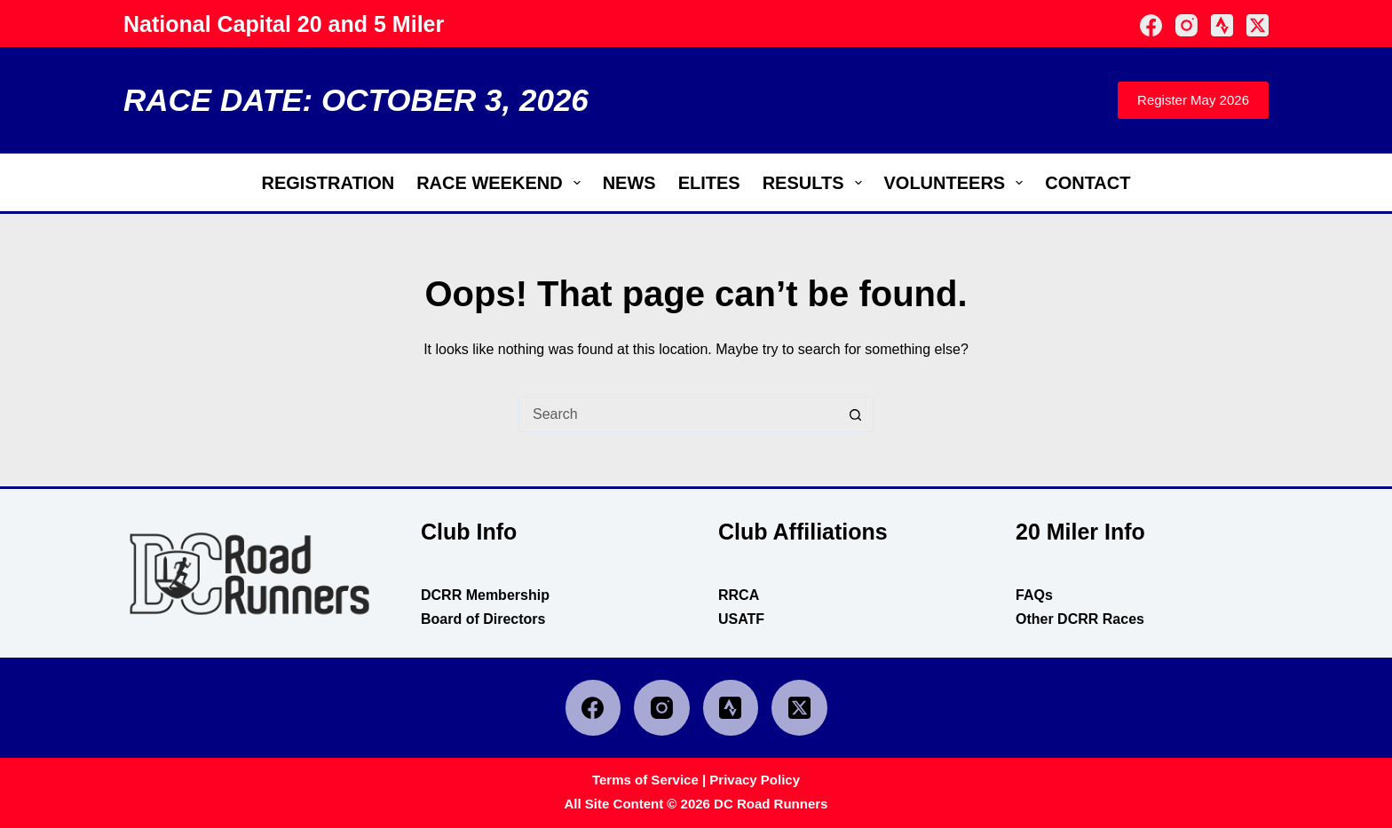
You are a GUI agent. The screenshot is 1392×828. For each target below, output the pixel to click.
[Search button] (856, 414)
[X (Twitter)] (1257, 25)
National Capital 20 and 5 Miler (283, 24)
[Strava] (1222, 25)
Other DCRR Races (1080, 619)
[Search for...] (678, 414)
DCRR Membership (485, 595)
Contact (1087, 183)
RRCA (738, 595)
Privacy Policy (754, 779)
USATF (741, 619)
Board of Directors (483, 619)
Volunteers (957, 182)
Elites (709, 183)
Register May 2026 (1193, 99)
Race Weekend (501, 182)
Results (816, 182)
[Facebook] (1151, 25)
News (629, 183)
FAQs (1034, 595)
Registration (328, 183)
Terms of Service (645, 779)
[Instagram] (1186, 25)
